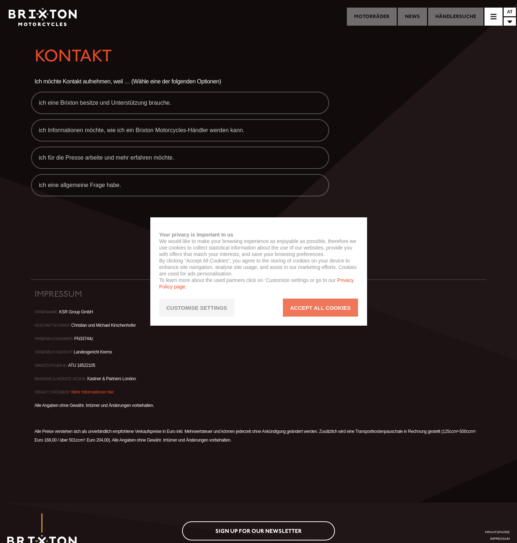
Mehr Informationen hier (92, 392)
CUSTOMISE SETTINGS (197, 308)
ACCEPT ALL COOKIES (320, 308)
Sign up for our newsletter (258, 530)
